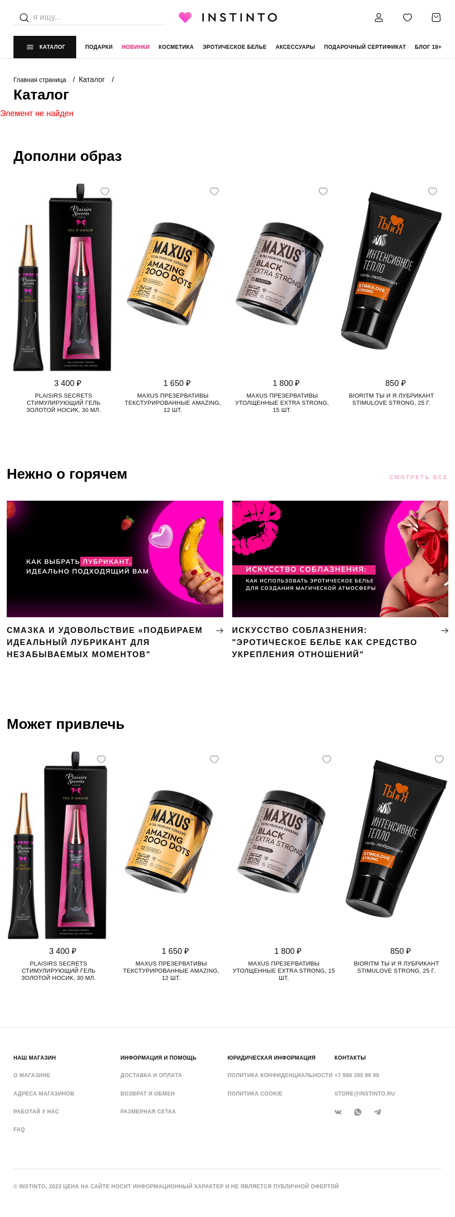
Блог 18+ (428, 47)
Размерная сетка (148, 1112)
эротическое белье (235, 47)
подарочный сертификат (365, 47)
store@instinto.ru (364, 1094)
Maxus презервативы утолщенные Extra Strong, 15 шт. (282, 402)
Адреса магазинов (43, 1094)
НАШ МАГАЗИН (34, 1058)
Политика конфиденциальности (280, 1075)
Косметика (176, 47)
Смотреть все (419, 477)
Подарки (99, 47)
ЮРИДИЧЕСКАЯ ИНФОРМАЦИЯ (272, 1058)
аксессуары (295, 47)
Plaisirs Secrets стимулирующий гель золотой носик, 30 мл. (63, 402)
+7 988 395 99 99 (356, 1075)
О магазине (31, 1075)
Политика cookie (255, 1094)
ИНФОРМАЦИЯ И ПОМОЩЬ (159, 1058)
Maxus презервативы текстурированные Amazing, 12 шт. (173, 402)
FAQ (19, 1129)
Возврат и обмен (148, 1094)
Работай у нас (36, 1112)
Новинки (135, 47)
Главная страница (40, 79)
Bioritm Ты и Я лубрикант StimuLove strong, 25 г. (391, 399)
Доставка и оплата (151, 1075)
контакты (350, 1058)
